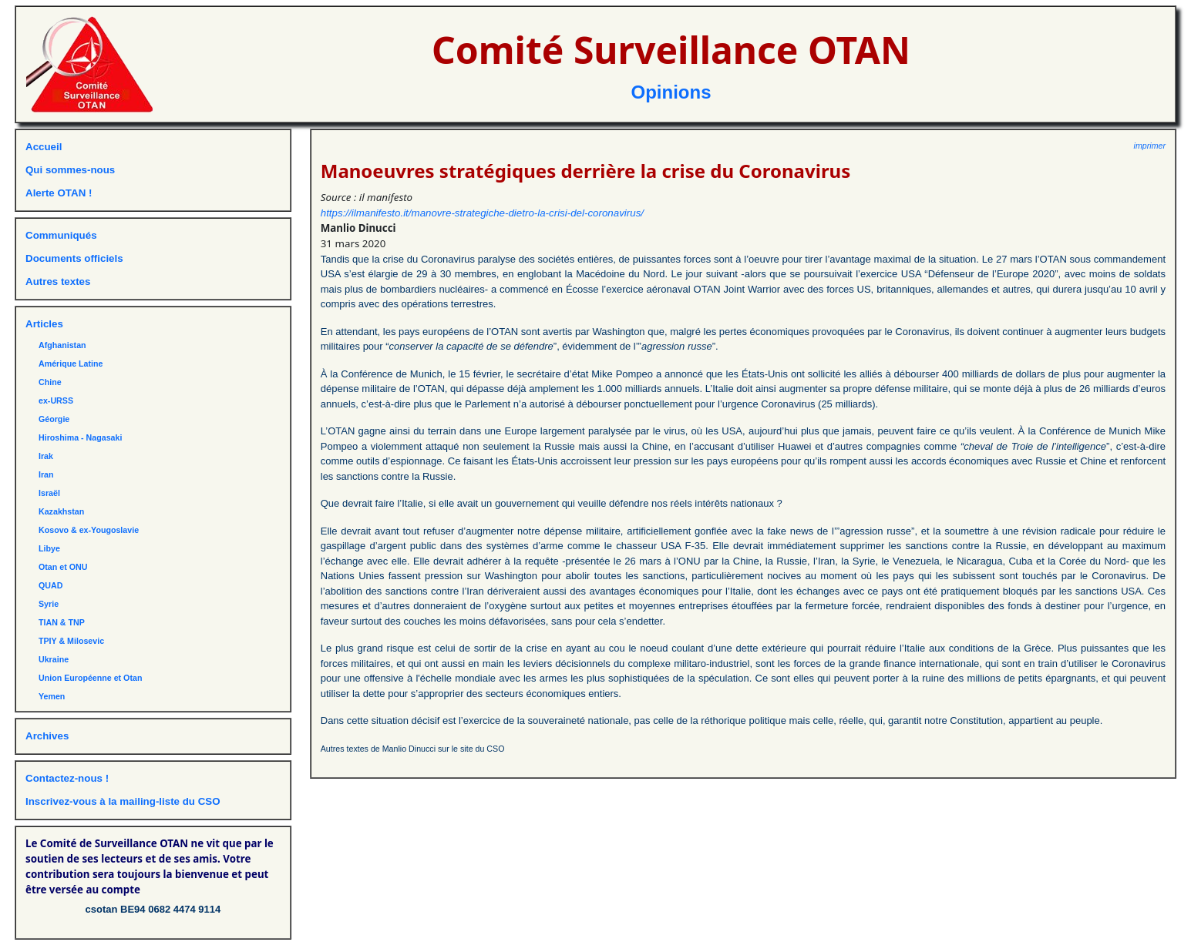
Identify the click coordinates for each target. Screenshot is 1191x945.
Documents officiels (74, 258)
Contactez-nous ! (67, 778)
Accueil (43, 146)
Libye (49, 548)
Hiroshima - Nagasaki (80, 437)
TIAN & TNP (62, 622)
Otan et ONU (63, 566)
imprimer (1150, 145)
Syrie (49, 603)
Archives (47, 736)
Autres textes (57, 281)
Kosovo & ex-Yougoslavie (89, 529)
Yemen (52, 696)
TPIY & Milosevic (71, 640)
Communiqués (61, 235)
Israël (49, 493)
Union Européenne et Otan (90, 677)
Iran (46, 474)
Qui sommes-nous (70, 170)
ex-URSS (56, 400)
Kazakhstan (61, 511)
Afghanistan (62, 345)
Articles (44, 324)
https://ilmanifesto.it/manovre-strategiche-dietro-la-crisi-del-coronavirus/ (482, 213)
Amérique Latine (71, 363)
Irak (46, 456)
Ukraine (54, 659)
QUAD (50, 585)
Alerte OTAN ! (58, 193)
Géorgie (54, 419)
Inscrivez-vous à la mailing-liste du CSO (122, 801)
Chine (50, 382)
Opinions (671, 92)
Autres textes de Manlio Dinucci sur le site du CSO (413, 748)
